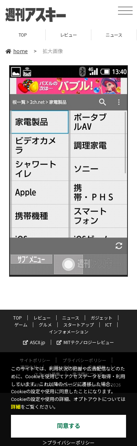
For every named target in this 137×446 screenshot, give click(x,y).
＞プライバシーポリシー (68, 443)
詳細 (15, 407)
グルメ (45, 324)
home (16, 51)
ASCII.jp (34, 342)
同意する (68, 426)
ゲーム (20, 324)
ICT (108, 324)
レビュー (68, 35)
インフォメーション (68, 331)
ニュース (114, 35)
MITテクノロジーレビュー (85, 342)
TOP (23, 35)
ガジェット (102, 317)
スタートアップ (78, 324)
